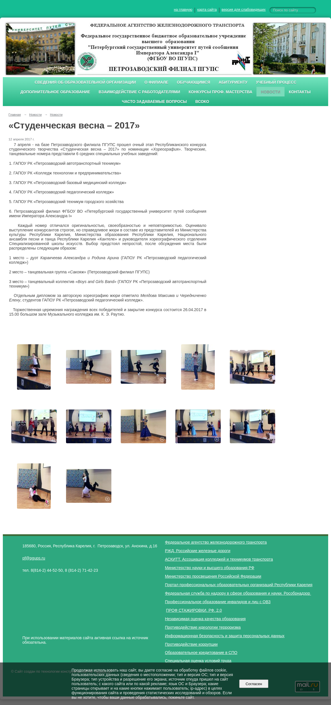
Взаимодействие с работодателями (139, 92)
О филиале (156, 82)
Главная (15, 114)
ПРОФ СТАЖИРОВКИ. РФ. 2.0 (194, 610)
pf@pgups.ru (33, 558)
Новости (270, 92)
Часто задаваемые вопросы (154, 102)
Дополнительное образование (55, 92)
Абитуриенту (233, 82)
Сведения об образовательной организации (85, 82)
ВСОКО (202, 102)
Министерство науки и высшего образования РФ (209, 567)
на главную (183, 10)
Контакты (300, 92)
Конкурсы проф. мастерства (221, 92)
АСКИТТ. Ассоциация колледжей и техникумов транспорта (219, 559)
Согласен (253, 684)
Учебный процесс (276, 82)
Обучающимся (193, 82)
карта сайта (207, 10)
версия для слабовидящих (244, 10)
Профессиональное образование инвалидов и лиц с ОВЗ (218, 602)
